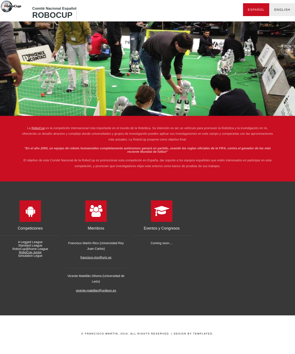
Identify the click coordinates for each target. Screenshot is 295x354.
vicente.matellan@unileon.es (96, 290)
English (282, 9)
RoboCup (52, 15)
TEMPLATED (203, 333)
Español (256, 9)
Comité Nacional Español (54, 8)
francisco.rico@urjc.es (96, 257)
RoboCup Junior (30, 252)
